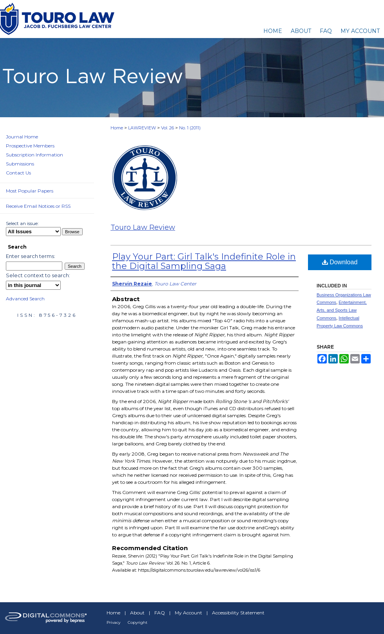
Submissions (20, 164)
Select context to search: (38, 275)
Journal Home (22, 137)
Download (340, 262)
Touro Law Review (142, 227)
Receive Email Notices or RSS (38, 206)
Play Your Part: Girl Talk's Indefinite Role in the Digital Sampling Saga (204, 261)
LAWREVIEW (142, 128)
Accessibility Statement (238, 613)
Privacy (113, 622)
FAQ (159, 613)
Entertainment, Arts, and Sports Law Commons (342, 310)
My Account (188, 613)
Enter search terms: (30, 256)
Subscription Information (34, 155)
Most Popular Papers (29, 191)
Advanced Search (25, 299)
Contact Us (18, 173)
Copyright (137, 622)
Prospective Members (30, 146)
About (137, 613)
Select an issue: (22, 223)
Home (116, 128)
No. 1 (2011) (190, 128)
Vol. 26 (167, 128)
